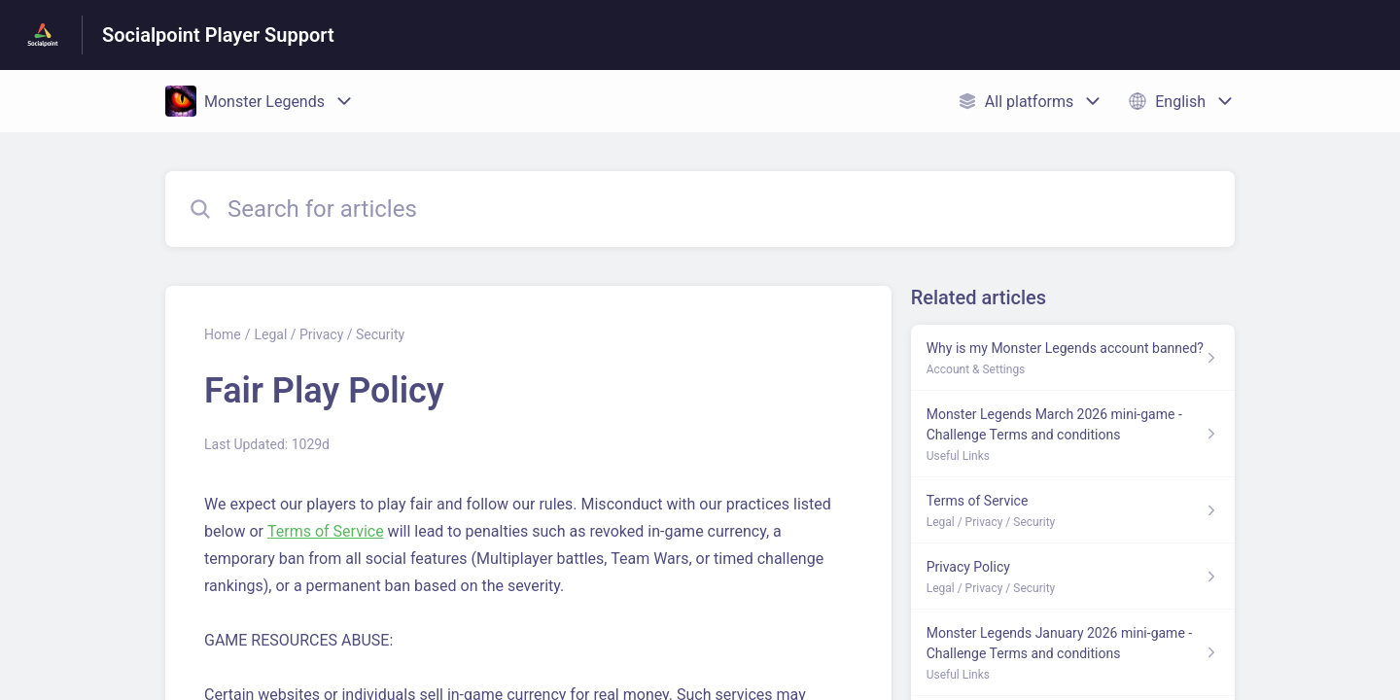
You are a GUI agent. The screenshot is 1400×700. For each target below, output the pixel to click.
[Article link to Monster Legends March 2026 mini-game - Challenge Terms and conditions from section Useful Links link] (1073, 434)
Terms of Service (325, 531)
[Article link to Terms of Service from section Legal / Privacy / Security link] (1073, 510)
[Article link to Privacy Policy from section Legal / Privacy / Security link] (1073, 576)
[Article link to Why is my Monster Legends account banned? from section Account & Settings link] (1073, 358)
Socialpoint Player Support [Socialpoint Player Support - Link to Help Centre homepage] (218, 35)
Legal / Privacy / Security (329, 334)
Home (222, 334)
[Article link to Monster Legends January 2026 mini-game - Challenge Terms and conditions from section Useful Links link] (1073, 653)
